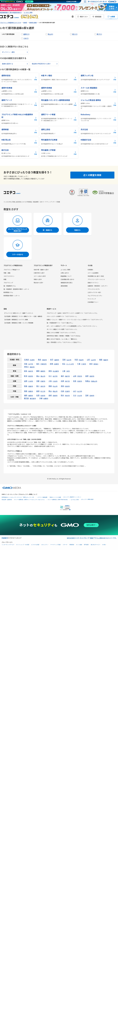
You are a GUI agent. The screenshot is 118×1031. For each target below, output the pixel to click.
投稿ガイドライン (93, 283)
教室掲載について (66, 276)
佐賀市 (43, 395)
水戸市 (31, 364)
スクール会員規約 (93, 273)
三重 (63, 371)
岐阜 (25, 371)
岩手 (51, 359)
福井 (62, 376)
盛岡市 (57, 360)
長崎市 (55, 395)
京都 (37, 381)
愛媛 (50, 386)
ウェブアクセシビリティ (95, 296)
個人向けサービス (95, 544)
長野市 (92, 376)
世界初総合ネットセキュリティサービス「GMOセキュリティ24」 (18, 497)
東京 (90, 364)
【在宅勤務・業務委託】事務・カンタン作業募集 (18, 323)
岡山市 (55, 391)
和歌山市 (94, 381)
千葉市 (84, 364)
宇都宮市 (43, 364)
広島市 (67, 391)
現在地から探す (38, 283)
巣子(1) (99, 34)
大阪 (50, 381)
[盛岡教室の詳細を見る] (19, 131)
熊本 (62, 395)
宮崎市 (92, 395)
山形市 (93, 360)
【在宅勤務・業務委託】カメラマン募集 (16, 319)
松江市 (43, 391)
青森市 (44, 360)
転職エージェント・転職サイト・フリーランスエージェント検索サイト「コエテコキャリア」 (75, 319)
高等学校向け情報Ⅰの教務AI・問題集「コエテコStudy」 (64, 336)
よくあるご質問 (28, 12)
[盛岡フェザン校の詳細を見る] (98, 78)
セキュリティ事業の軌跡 (87, 499)
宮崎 (86, 395)
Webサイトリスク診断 (55, 497)
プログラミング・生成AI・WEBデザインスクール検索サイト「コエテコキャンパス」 (72, 313)
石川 (50, 376)
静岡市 (43, 371)
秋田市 (81, 360)
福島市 (106, 360)
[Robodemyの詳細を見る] (98, 119)
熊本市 (67, 395)
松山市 (55, 386)
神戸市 (67, 381)
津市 (68, 371)
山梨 (74, 376)
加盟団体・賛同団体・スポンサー (98, 286)
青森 (39, 359)
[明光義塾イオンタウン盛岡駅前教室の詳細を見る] (59, 104)
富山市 (43, 376)
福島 (100, 359)
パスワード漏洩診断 (42, 497)
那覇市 (46, 398)
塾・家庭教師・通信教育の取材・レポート (16, 289)
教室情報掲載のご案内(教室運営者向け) (11, 12)
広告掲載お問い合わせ (67, 279)
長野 (86, 376)
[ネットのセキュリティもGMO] (17, 1)
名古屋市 (55, 371)
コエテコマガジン (9, 276)
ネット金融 (79, 544)
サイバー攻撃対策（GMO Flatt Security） (58, 499)
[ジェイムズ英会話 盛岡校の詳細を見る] (98, 104)
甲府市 (80, 376)
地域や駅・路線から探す (41, 270)
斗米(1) (26, 38)
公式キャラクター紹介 (94, 292)
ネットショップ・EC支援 (22, 544)
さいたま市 (70, 364)
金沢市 (55, 376)
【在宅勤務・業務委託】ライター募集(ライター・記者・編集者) (23, 316)
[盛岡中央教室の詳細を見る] (19, 90)
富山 (37, 376)
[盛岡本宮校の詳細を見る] (19, 78)
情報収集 (71, 544)
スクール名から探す (40, 276)
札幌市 (32, 360)
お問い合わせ (65, 273)
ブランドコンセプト (94, 289)
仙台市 (69, 360)
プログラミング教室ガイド (12, 270)
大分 (74, 395)
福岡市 (31, 395)
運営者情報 (64, 286)
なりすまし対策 (75, 499)
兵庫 (62, 381)
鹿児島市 (33, 398)
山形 (88, 359)
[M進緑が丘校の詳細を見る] (98, 141)
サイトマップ (92, 299)
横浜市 (32, 367)
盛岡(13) (26, 34)
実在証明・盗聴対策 (7, 499)
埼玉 (63, 364)
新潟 (25, 376)
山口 (74, 391)
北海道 (26, 359)
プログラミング (8, 283)
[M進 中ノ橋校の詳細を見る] (59, 78)
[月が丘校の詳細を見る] (98, 131)
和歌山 (87, 381)
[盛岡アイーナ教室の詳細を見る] (59, 119)
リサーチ (65, 544)
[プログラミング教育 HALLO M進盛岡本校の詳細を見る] (19, 119)
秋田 (76, 359)
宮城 (64, 359)
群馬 (51, 364)
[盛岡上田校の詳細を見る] (59, 131)
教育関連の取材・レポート (12, 296)
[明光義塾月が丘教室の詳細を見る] (59, 141)
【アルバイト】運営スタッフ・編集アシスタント (18, 313)
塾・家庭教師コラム (10, 286)
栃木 (37, 364)
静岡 (37, 371)
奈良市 (80, 381)
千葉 (78, 364)
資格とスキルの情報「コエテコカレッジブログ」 (61, 332)
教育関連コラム (8, 292)
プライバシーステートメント (96, 279)
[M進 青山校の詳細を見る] (19, 141)
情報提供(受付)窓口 (66, 283)
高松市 (43, 386)
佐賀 (37, 395)
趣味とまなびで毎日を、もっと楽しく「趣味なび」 (62, 339)
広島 (62, 391)
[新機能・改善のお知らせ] (72, 16)
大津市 (31, 381)
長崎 (50, 395)
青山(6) (50, 34)
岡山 (50, 391)
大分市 (80, 395)
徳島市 (31, 386)
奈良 (74, 381)
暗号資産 (86, 544)
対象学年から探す (39, 273)
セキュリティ (44, 544)
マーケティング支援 (55, 544)
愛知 (50, 371)
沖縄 (40, 398)
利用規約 (90, 270)
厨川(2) (74, 34)
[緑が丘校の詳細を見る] (19, 152)
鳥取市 (31, 391)
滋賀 (25, 381)
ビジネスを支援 (35, 544)
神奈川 (26, 367)
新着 (5, 279)
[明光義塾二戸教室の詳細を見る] (59, 152)
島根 (37, 391)
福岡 (25, 395)
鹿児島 (26, 398)
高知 (62, 386)
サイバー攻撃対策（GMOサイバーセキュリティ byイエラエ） (29, 499)
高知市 (67, 386)
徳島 (25, 386)
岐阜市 (31, 371)
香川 (37, 386)
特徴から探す (38, 279)
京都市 (43, 381)
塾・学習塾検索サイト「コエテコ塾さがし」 (60, 323)
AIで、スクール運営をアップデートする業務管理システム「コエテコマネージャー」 (72, 326)
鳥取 (25, 391)
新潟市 (31, 376)
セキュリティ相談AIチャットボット (72, 497)
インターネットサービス (8, 544)
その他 (103, 544)
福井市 (67, 376)
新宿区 (96, 364)
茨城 (25, 364)
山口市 (80, 391)
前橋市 (56, 364)
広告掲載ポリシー (93, 302)
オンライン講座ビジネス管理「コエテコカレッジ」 (62, 329)
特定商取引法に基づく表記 (96, 276)
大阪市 (55, 381)
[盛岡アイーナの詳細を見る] (19, 104)
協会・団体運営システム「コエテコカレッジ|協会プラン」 (64, 342)
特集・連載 (7, 273)
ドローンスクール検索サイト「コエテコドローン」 (62, 316)
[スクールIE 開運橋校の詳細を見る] (98, 90)
